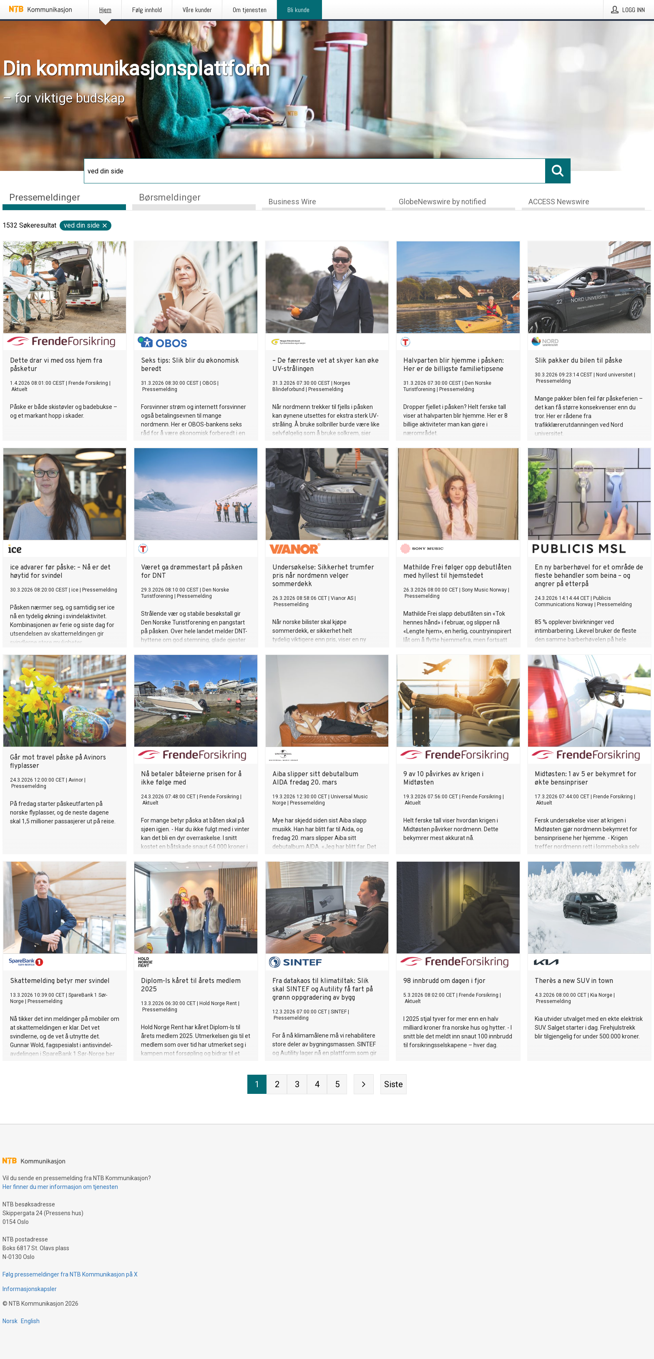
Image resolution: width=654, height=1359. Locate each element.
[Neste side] (364, 1085)
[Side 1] (257, 1085)
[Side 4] (317, 1085)
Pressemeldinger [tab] (44, 197)
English (30, 1321)
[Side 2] (277, 1085)
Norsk (10, 1321)
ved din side (86, 226)
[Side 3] (297, 1085)
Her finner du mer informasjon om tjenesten (60, 1186)
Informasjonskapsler (30, 1289)
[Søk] (315, 170)
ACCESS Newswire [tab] (558, 202)
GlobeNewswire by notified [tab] (442, 202)
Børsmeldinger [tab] (170, 197)
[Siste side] (393, 1085)
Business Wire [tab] (292, 202)
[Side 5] (337, 1085)
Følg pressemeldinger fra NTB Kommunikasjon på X (70, 1274)
